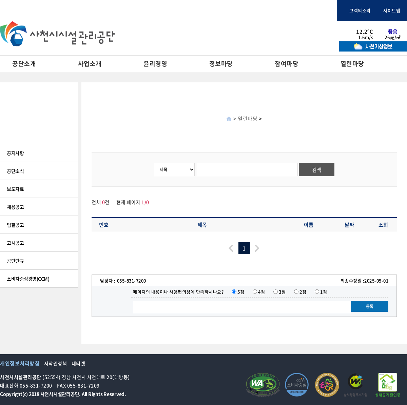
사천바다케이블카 (265, 10)
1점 (323, 291)
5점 (240, 291)
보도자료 (15, 188)
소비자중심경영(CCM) (28, 278)
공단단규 (15, 260)
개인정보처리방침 (19, 363)
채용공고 (15, 206)
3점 (282, 291)
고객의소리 (357, 10)
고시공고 (15, 242)
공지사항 (15, 152)
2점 (302, 291)
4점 (261, 291)
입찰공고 (15, 224)
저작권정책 (55, 363)
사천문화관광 (216, 10)
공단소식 (15, 170)
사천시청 (176, 10)
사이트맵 (389, 10)
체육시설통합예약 (310, 10)
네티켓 (78, 363)
